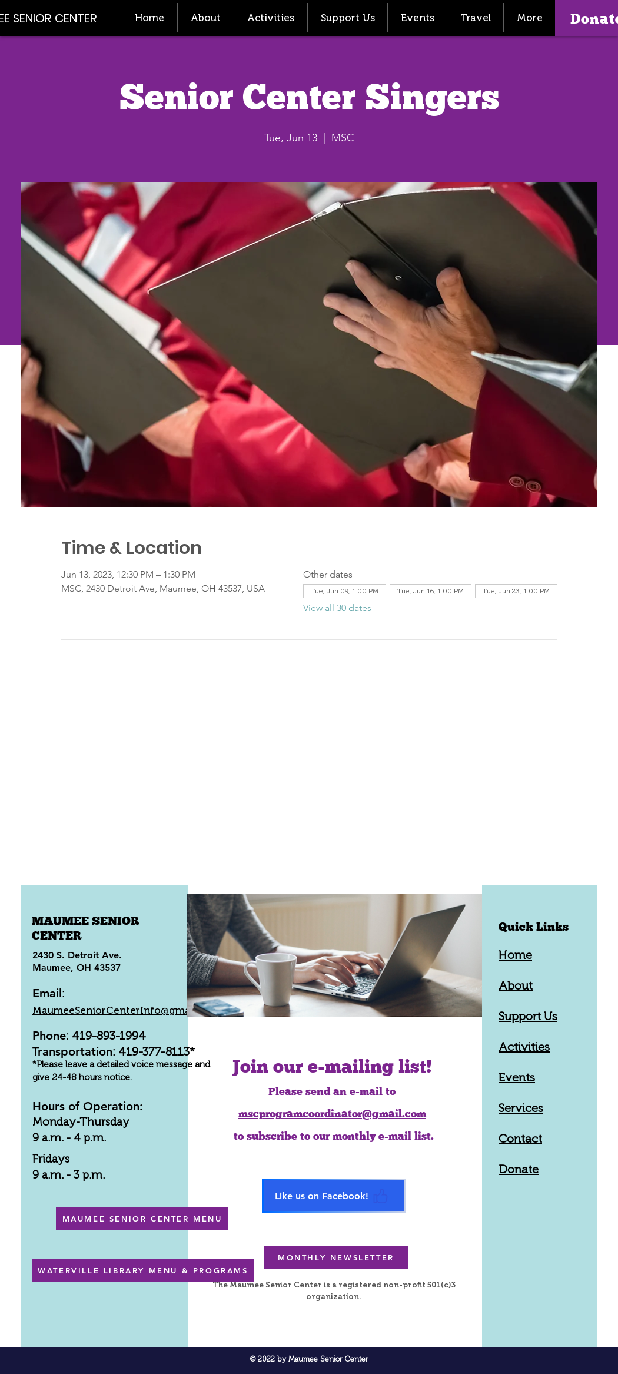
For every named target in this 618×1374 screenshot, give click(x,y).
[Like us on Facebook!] (334, 1196)
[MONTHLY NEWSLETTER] (336, 1257)
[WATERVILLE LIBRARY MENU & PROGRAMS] (143, 1270)
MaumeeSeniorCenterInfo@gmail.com (126, 1010)
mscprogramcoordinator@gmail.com (332, 1113)
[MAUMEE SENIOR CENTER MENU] (142, 1218)
